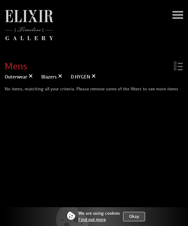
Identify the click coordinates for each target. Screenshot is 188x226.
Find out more (92, 219)
